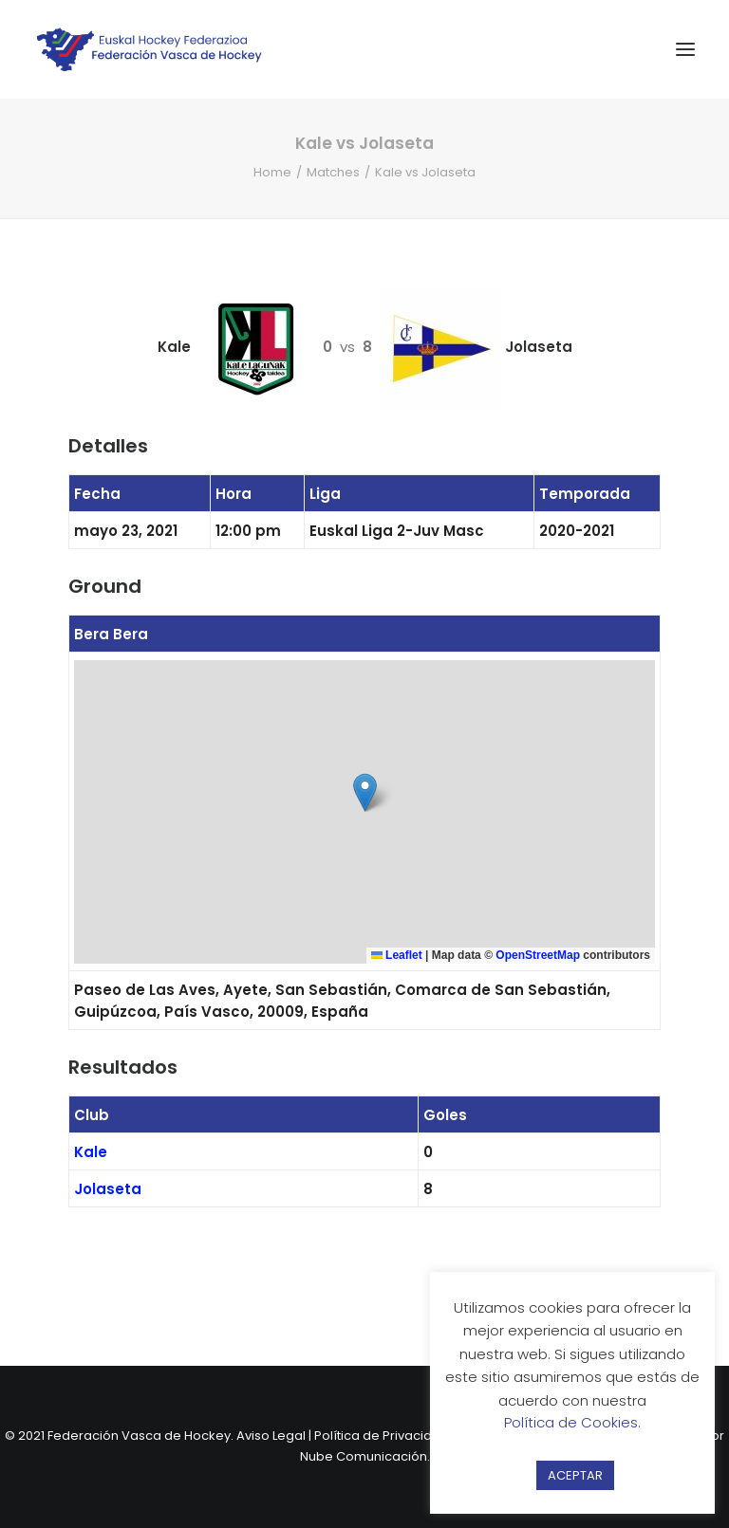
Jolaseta (107, 1189)
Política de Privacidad (381, 1436)
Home (272, 172)
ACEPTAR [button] (575, 1475)
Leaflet (396, 955)
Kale (90, 1152)
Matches (333, 172)
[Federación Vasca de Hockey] (150, 49)
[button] (365, 792)
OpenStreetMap (537, 955)
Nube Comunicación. (365, 1456)
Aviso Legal (271, 1436)
